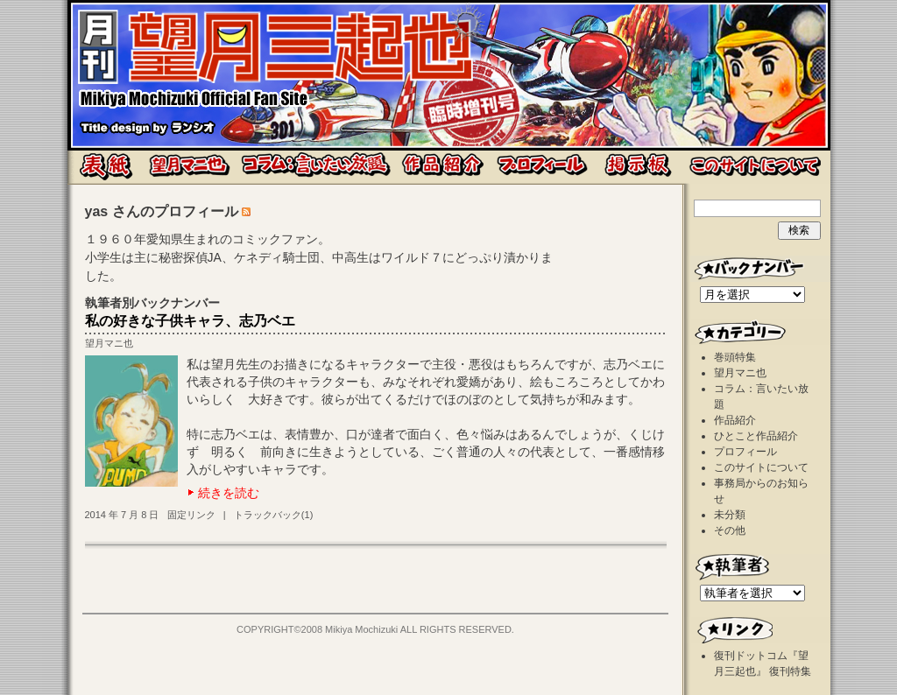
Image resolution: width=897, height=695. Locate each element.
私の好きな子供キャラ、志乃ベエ (190, 320)
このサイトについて (761, 467)
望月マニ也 (109, 343)
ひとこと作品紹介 (756, 436)
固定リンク (191, 514)
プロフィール (745, 452)
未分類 (729, 515)
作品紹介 (735, 420)
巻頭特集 (735, 357)
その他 (729, 530)
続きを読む (228, 493)
